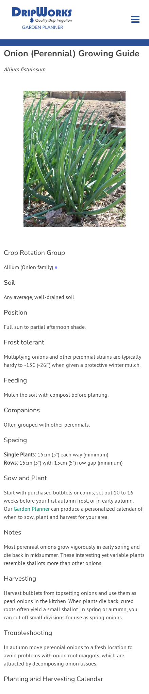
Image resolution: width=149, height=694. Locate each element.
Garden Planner (32, 509)
